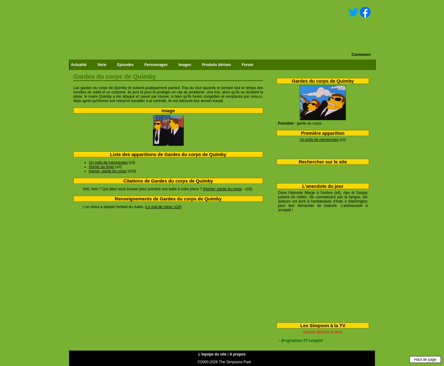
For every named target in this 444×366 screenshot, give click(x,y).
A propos (237, 354)
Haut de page (425, 359)
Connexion (361, 54)
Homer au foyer (101, 167)
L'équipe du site (213, 354)
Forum (247, 65)
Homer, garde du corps (107, 171)
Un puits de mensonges (319, 140)
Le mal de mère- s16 (163, 207)
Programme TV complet (302, 341)
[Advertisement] (320, 266)
